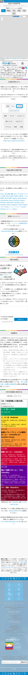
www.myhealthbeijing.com (10, 521)
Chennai (16, 200)
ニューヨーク (17, 207)
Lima (22, 202)
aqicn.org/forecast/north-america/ (15, 254)
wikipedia (14, 502)
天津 (7, 196)
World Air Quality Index (8, 567)
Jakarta (24, 198)
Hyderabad (10, 202)
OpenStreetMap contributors (16, 58)
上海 (5, 194)
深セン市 (16, 194)
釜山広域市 (8, 198)
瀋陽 (12, 194)
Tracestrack (2, 59)
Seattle (23, 207)
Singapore (14, 205)
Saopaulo (3, 205)
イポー (2, 207)
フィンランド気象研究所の (19, 223)
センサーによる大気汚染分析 (14, 618)
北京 (1, 194)
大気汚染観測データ (15, 625)
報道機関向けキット (15, 608)
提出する (24, 662)
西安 (3, 196)
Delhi (19, 198)
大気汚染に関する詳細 (14, 615)
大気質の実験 (14, 617)
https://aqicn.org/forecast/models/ (14, 141)
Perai (6, 207)
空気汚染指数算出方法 (14, 627)
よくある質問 (14, 622)
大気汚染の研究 (14, 612)
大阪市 (21, 196)
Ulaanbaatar (4, 200)
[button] (2, 17)
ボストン (8, 209)
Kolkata (22, 200)
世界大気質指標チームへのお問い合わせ (14, 607)
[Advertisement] (14, 543)
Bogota (15, 198)
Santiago (17, 202)
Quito (8, 205)
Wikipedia (12, 511)
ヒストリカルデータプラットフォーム (14, 635)
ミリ (10, 207)
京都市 (16, 196)
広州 (21, 194)
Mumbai (3, 202)
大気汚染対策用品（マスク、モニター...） (14, 630)
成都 (8, 194)
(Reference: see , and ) (14, 452)
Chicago (2, 209)
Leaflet (2, 58)
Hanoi (11, 200)
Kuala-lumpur (22, 205)
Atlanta (14, 209)
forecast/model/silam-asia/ (9, 231)
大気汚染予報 (14, 629)
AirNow (19, 511)
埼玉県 (11, 196)
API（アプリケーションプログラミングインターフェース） (15, 632)
